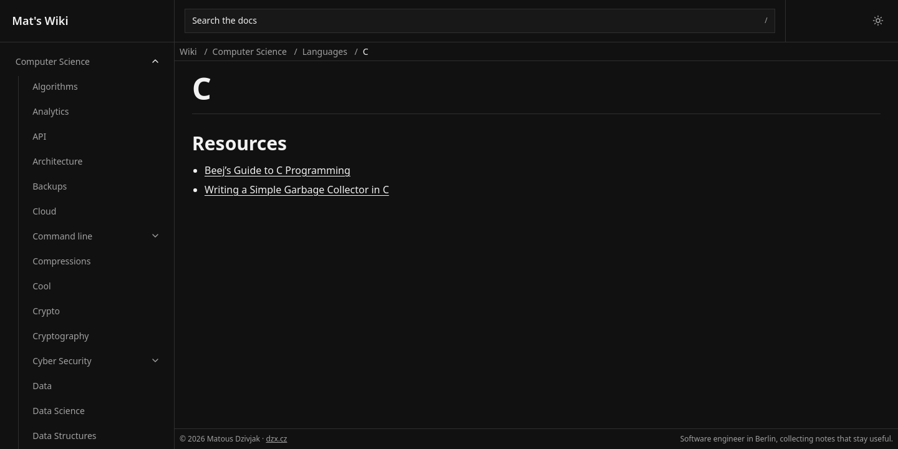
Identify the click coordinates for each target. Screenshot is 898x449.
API (39, 136)
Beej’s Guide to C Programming (277, 170)
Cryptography (60, 336)
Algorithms (55, 86)
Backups (49, 186)
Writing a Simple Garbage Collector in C (297, 189)
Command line (62, 236)
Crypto (46, 311)
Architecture (57, 161)
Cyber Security (61, 361)
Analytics (50, 111)
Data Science (58, 411)
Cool (41, 286)
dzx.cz (276, 438)
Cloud (44, 211)
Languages (324, 51)
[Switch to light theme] (878, 21)
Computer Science (53, 61)
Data (42, 386)
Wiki (188, 51)
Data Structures (64, 436)
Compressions (61, 261)
